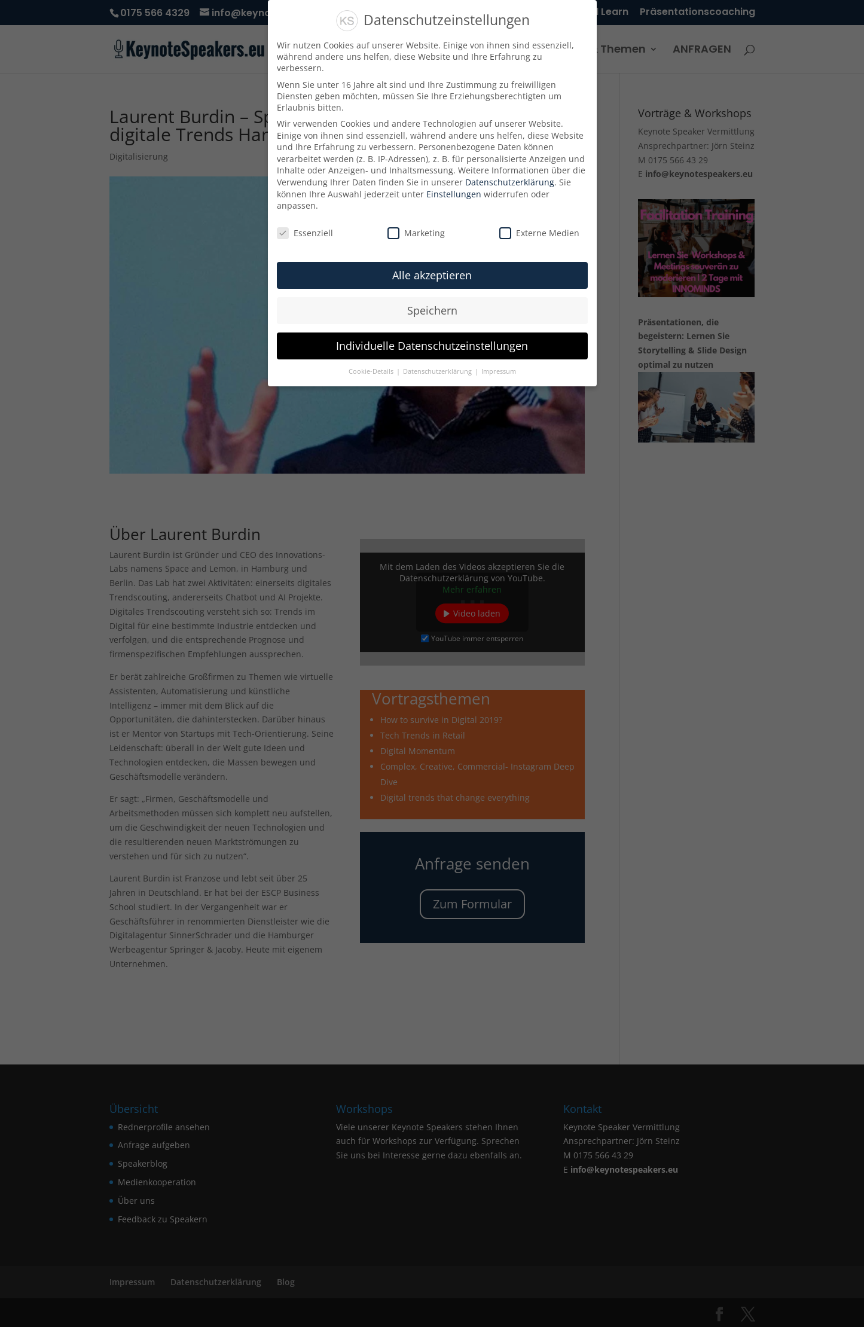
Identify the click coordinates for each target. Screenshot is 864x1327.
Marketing (416, 233)
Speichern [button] (432, 310)
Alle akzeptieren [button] (432, 275)
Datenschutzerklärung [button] (438, 371)
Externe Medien (539, 233)
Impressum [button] (498, 371)
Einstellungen (453, 194)
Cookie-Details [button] (372, 371)
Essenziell (305, 233)
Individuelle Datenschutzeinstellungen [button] (432, 345)
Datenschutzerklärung (509, 182)
